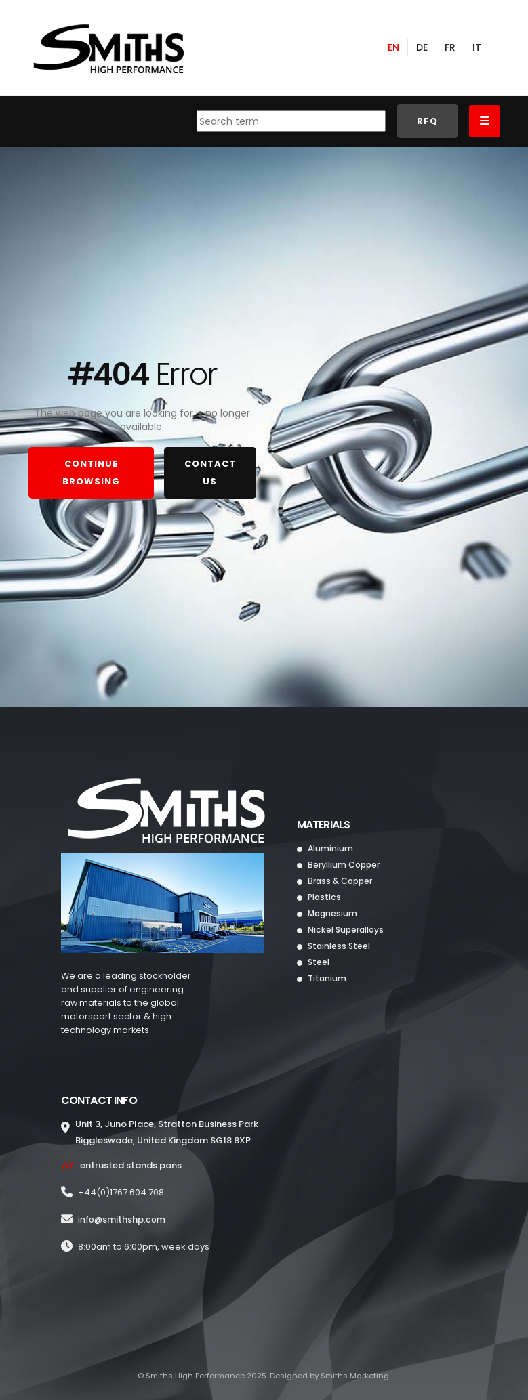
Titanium (326, 982)
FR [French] (450, 49)
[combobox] (291, 124)
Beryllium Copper (344, 868)
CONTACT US (210, 474)
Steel (318, 965)
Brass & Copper (341, 884)
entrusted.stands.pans (131, 1168)
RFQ (427, 124)
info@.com (123, 1223)
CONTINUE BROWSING (91, 474)
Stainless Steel (339, 949)
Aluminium (330, 851)
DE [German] (422, 49)
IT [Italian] (476, 49)
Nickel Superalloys (346, 933)
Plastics (324, 900)
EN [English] (393, 49)
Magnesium (332, 916)
